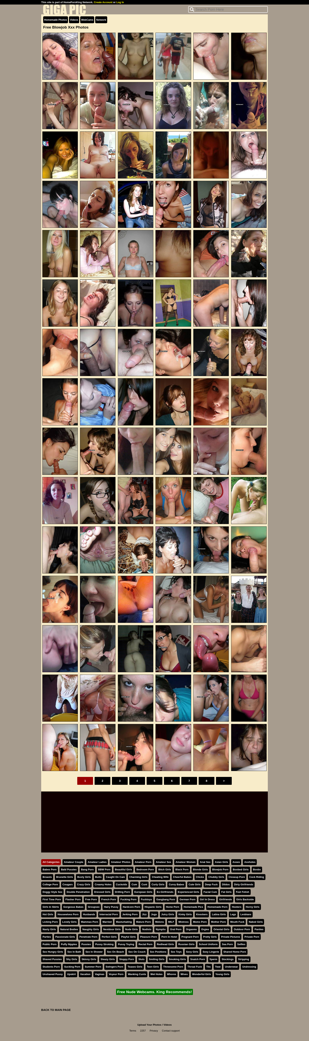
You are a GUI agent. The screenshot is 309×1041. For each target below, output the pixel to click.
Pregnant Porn (190, 936)
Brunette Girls (64, 877)
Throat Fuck (194, 966)
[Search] (228, 9)
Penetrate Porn (88, 936)
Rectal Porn (146, 944)
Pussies (86, 944)
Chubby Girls (216, 877)
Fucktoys (146, 899)
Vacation (85, 974)
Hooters (236, 906)
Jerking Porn (130, 914)
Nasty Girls (49, 929)
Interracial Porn (109, 914)
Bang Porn (87, 869)
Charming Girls (138, 877)
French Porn (108, 899)
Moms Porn (200, 921)
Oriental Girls (221, 929)
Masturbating (124, 921)
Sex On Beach (115, 951)
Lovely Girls (69, 921)
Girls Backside (245, 899)
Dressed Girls (102, 891)
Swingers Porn (114, 966)
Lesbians (245, 914)
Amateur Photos (120, 862)
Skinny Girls (89, 959)
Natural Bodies (69, 929)
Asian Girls (221, 862)
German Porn (187, 899)
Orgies (205, 929)
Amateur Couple (73, 862)
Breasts (47, 877)
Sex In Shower (94, 951)
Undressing (249, 966)
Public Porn (50, 944)
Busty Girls (84, 877)
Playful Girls (128, 936)
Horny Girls (253, 906)
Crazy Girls (83, 884)
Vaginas (99, 974)
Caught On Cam (115, 877)
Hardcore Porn (131, 906)
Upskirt (71, 974)
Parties (47, 936)
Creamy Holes (103, 884)
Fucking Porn (128, 899)
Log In (120, 2)
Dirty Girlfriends (243, 884)
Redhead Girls (165, 944)
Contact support (171, 1030)
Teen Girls (153, 966)
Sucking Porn (72, 966)
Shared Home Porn (234, 951)
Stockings (228, 959)
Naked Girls (256, 921)
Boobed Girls (241, 869)
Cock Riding (256, 877)
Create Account (103, 2)
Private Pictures (230, 936)
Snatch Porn (197, 959)
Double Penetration (78, 891)
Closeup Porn (237, 877)
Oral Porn (175, 929)
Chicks (200, 877)
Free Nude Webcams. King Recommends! (154, 992)
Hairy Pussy (111, 906)
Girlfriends (225, 899)
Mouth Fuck (237, 921)
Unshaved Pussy (53, 974)
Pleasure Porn (148, 936)
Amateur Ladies (97, 862)
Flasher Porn (73, 899)
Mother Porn (218, 921)
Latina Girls (219, 914)
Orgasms (191, 929)
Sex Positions (158, 951)
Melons (159, 921)
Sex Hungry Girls (53, 951)
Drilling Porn (122, 891)
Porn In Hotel (169, 936)
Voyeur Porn (116, 974)
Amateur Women (185, 862)
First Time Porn (52, 899)
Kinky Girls (185, 914)
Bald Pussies (69, 869)
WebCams (87, 19)
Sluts (141, 959)
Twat (218, 966)
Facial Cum (210, 891)
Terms (132, 1030)
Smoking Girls (177, 959)
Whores (171, 974)
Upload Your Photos (149, 1024)
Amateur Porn (143, 862)
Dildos (226, 884)
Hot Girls (48, 914)
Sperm (213, 959)
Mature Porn (143, 921)
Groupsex (94, 906)
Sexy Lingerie (211, 951)
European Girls (143, 891)
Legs (233, 914)
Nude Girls (131, 929)
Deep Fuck (211, 884)
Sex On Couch (136, 951)
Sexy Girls (192, 951)
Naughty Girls (90, 929)
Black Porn (182, 869)
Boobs (257, 869)
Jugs (154, 914)
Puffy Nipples (69, 944)
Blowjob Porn (220, 869)
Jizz (144, 914)
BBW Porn (104, 869)
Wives (184, 974)
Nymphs (161, 929)
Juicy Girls (167, 914)
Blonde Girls (200, 869)
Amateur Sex (163, 862)
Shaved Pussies (52, 959)
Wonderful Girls (201, 974)
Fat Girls (226, 891)
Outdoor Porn (242, 929)
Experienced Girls (188, 891)
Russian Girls (186, 944)
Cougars (67, 884)
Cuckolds (121, 884)
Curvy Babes (176, 884)
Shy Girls (71, 959)
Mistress (183, 921)
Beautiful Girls (123, 869)
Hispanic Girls (153, 906)
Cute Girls (195, 884)
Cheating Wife (160, 877)
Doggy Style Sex (52, 891)
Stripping (243, 959)
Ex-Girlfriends (165, 891)
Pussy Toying (126, 944)
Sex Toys (176, 951)
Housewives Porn (68, 914)
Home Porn (172, 906)
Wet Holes (156, 974)
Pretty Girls (210, 936)
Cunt (144, 884)
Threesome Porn (173, 966)
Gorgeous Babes (73, 906)
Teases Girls (135, 966)
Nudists (146, 929)
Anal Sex (205, 862)
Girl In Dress (207, 899)
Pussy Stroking (104, 944)
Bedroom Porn (145, 869)
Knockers (202, 914)
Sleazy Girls (108, 959)
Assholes (249, 862)
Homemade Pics (193, 906)
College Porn (50, 884)
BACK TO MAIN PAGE (56, 1009)
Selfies (241, 944)
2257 (143, 1030)
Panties (258, 929)
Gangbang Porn (165, 899)
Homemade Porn (218, 906)
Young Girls (222, 974)
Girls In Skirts (51, 906)
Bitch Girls (164, 869)
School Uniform (208, 944)
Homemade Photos (55, 19)
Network (101, 19)
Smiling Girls (157, 959)
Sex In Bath (74, 951)
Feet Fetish (242, 891)
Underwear (231, 966)
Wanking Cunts (137, 974)
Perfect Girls (109, 936)
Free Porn (91, 899)
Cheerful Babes (182, 877)
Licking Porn (50, 921)
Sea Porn (227, 944)
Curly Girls (158, 884)
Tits (208, 966)
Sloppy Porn (126, 959)
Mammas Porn (89, 921)
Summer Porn (93, 966)
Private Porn (251, 936)
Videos (74, 19)
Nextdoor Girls (112, 929)
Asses (236, 862)
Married (107, 921)
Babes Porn (50, 869)
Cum (134, 884)
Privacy (154, 1030)
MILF (171, 921)
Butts (98, 877)
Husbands (89, 914)
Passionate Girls (65, 936)
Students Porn (51, 966)
